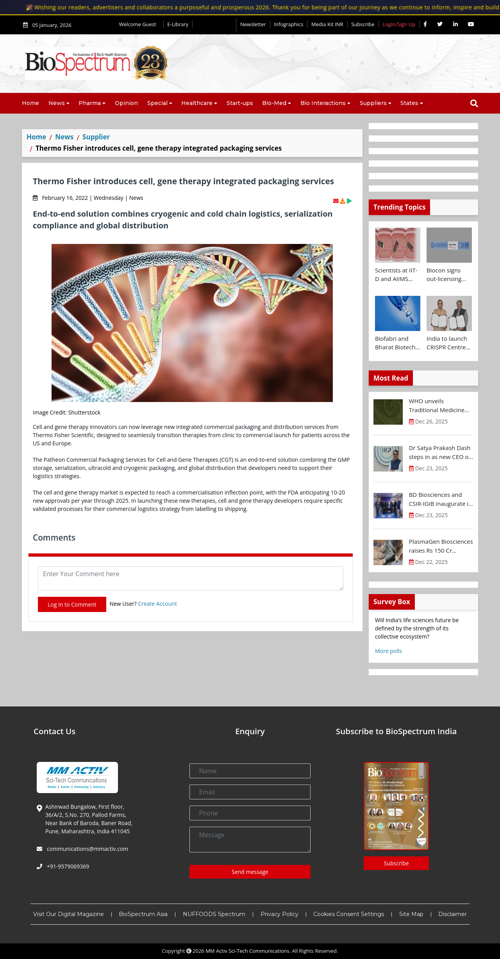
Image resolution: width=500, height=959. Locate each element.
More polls (388, 651)
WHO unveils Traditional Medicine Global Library (437, 405)
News (56, 103)
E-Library (177, 24)
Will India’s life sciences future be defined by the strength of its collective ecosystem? (417, 628)
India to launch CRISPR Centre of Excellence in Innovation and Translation (447, 343)
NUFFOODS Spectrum (214, 914)
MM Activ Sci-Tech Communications (247, 950)
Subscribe (362, 24)
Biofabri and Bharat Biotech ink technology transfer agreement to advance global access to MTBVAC (395, 343)
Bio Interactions (323, 103)
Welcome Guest (139, 24)
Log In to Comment (72, 604)
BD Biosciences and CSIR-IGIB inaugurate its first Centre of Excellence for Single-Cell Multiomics (441, 499)
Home (30, 103)
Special (157, 103)
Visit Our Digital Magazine (68, 914)
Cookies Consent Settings (348, 914)
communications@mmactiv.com (86, 848)
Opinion (126, 103)
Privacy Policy (279, 914)
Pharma (90, 103)
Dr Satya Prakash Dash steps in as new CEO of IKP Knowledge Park (440, 452)
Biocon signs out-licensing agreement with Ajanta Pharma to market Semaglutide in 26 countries (448, 274)
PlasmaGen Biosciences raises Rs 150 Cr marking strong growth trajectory (441, 546)
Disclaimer (452, 914)
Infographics (288, 24)
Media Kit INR (327, 24)
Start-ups (240, 103)
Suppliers (373, 103)
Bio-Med (274, 103)
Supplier (96, 136)
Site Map (411, 914)
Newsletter (253, 24)
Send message (250, 871)
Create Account (157, 603)
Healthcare (196, 103)
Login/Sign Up (398, 24)
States (409, 103)
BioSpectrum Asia (143, 914)
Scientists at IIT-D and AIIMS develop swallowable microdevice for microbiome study (396, 274)
